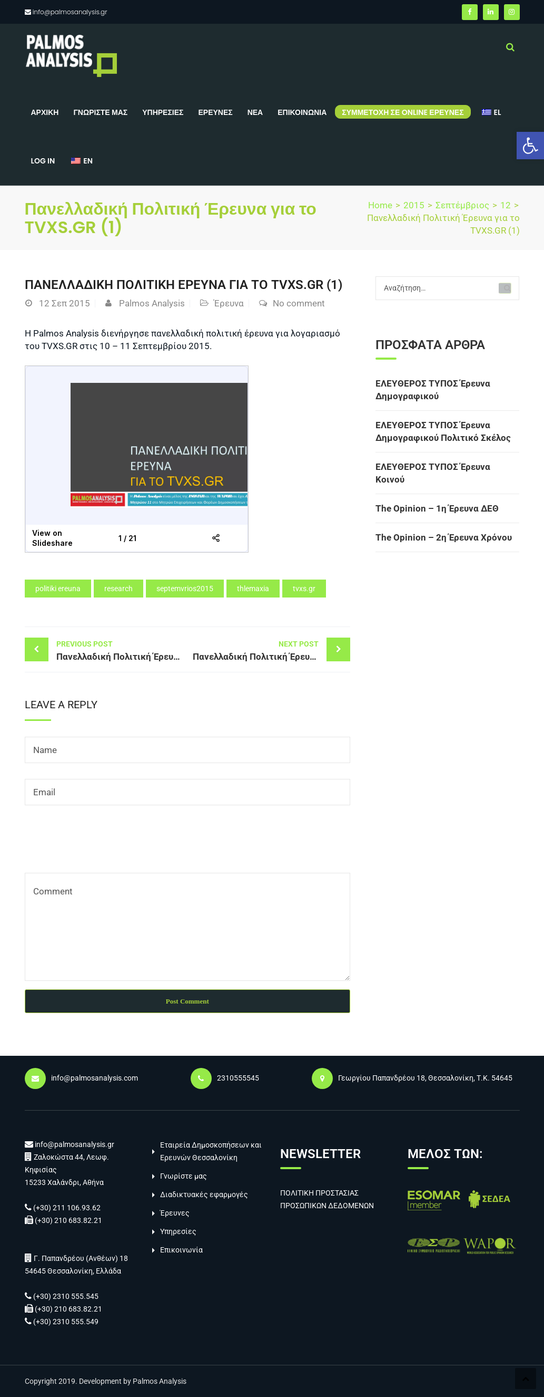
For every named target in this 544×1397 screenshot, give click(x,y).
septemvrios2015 (184, 588)
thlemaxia (253, 588)
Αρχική (45, 112)
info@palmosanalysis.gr (70, 11)
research (118, 588)
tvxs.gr (304, 588)
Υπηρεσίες (162, 112)
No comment (299, 303)
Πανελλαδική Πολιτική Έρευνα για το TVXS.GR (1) (121, 650)
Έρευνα (229, 303)
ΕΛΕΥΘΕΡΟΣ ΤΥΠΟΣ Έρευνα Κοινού (432, 473)
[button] (530, 145)
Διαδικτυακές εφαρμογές (204, 1194)
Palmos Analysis (152, 303)
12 (505, 205)
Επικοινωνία (302, 112)
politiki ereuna (58, 588)
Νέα (255, 112)
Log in (43, 161)
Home (380, 205)
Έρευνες (215, 112)
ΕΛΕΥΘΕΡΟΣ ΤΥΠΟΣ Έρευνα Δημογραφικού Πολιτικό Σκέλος (443, 431)
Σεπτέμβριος (462, 205)
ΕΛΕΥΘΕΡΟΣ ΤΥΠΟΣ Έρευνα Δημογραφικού (432, 389)
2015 (413, 205)
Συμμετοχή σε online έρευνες (402, 112)
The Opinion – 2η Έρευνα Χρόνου (443, 537)
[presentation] (105, 847)
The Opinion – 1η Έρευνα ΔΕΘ (437, 508)
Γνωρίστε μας (100, 112)
